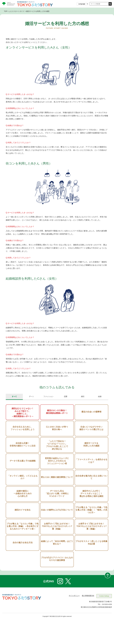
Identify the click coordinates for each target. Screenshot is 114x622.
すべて (14, 397)
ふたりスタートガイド (16, 11)
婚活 (82, 397)
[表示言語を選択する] (82, 4)
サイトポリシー (73, 597)
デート (31, 397)
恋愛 (65, 397)
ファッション (48, 397)
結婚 (99, 397)
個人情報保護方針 (87, 597)
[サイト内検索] (99, 4)
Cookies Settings (103, 598)
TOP (5, 11)
